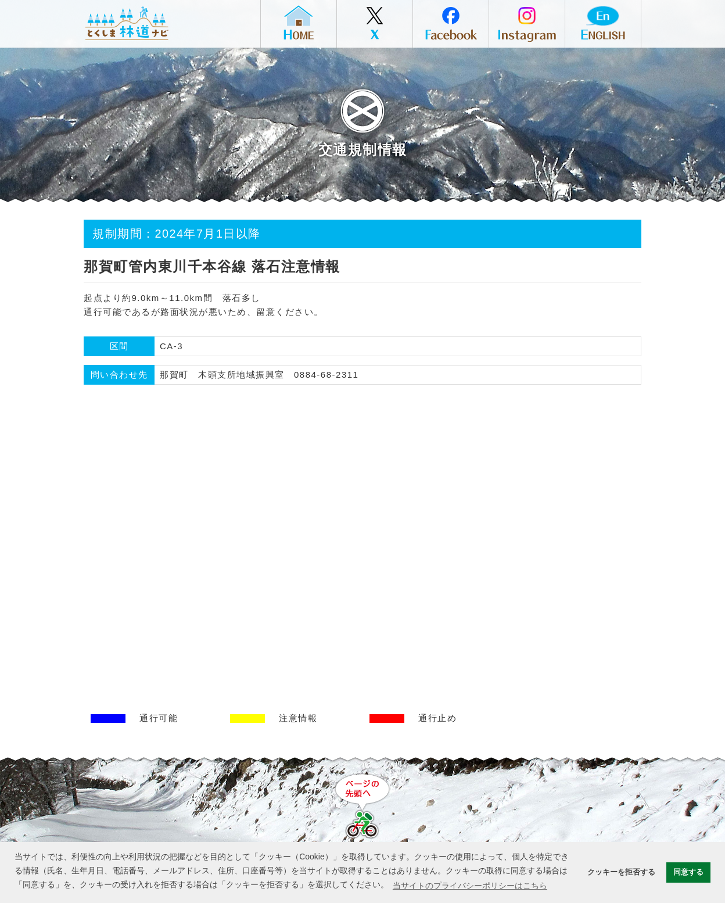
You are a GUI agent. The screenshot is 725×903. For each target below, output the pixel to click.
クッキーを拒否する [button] (621, 872)
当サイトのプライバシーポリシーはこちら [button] (470, 885)
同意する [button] (688, 872)
